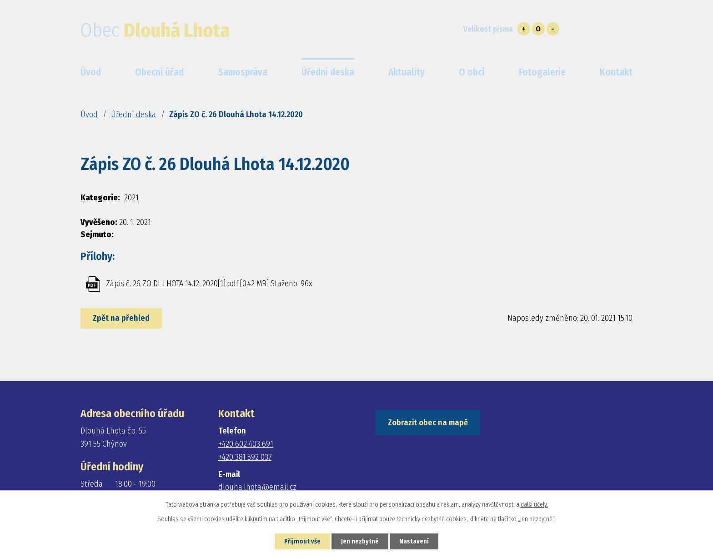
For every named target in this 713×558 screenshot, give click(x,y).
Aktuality (406, 72)
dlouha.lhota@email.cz (257, 487)
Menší (553, 28)
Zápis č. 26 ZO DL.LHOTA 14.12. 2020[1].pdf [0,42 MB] (187, 284)
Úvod (89, 115)
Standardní (538, 28)
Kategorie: (100, 198)
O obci (471, 72)
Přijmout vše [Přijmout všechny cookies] (302, 541)
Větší (523, 28)
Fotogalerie (542, 72)
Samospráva (242, 72)
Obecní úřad (159, 72)
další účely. (534, 504)
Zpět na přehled (121, 318)
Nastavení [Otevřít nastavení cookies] (414, 541)
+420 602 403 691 (245, 444)
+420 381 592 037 (244, 457)
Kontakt (616, 72)
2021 (131, 198)
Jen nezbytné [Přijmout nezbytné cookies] (360, 541)
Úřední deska (133, 115)
